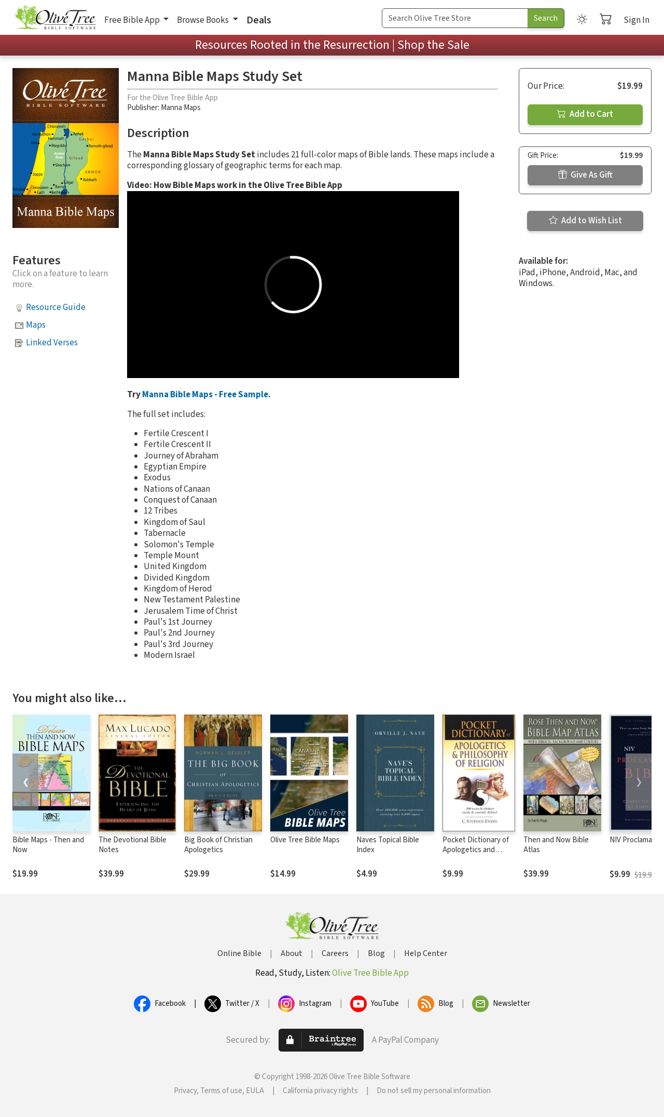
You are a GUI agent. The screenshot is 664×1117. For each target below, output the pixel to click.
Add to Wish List (585, 220)
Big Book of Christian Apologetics (218, 845)
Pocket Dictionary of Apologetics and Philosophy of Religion (478, 850)
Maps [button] (36, 325)
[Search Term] (455, 18)
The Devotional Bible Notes (133, 845)
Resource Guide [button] (56, 307)
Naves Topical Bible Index (387, 845)
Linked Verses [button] (52, 343)
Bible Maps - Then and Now (48, 845)
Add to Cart (585, 114)
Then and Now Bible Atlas (556, 845)
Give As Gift (585, 175)
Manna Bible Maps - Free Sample (205, 394)
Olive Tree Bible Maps (305, 840)
